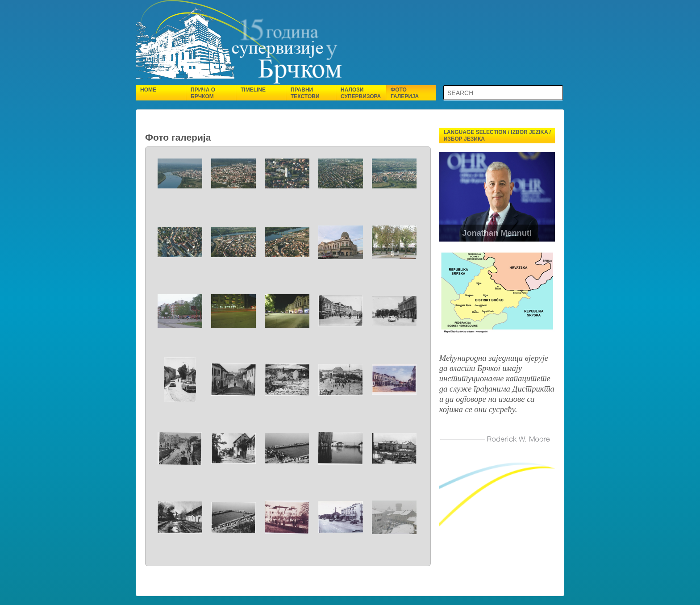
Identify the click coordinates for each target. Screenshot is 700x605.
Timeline (253, 90)
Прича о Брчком (203, 93)
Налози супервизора (361, 93)
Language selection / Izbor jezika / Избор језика (497, 135)
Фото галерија (405, 93)
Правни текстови (305, 93)
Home (148, 90)
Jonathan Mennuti (497, 233)
